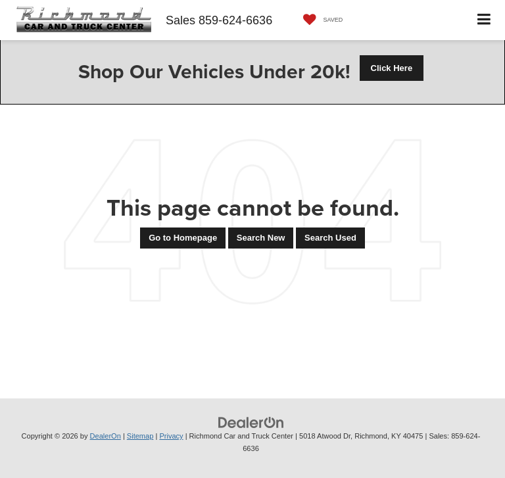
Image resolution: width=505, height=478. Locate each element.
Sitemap (140, 436)
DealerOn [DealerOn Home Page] (105, 436)
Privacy (171, 436)
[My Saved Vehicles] (320, 20)
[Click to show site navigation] (484, 20)
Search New (261, 238)
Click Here (392, 68)
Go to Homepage (183, 238)
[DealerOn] (251, 422)
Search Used (330, 238)
